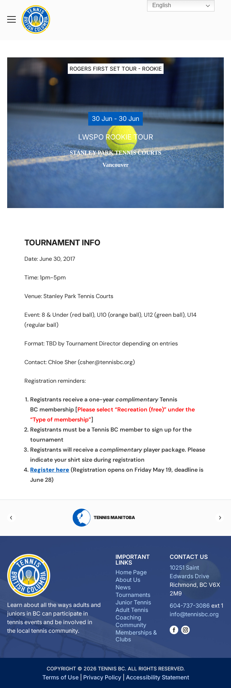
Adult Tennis (132, 609)
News (123, 587)
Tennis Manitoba (115, 518)
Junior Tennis (133, 602)
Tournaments (133, 594)
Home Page (131, 572)
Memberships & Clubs (136, 636)
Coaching (128, 617)
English (156, 5)
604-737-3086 (190, 605)
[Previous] (11, 517)
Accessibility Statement (157, 677)
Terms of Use (60, 677)
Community (131, 624)
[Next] (219, 517)
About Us (128, 579)
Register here (49, 469)
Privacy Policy (102, 677)
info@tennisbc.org (194, 614)
